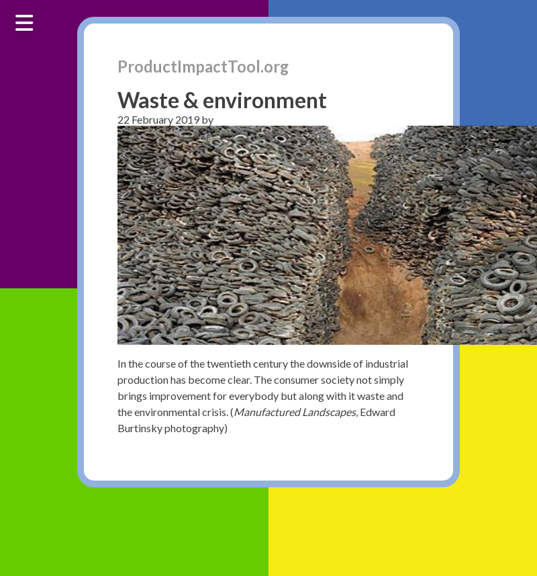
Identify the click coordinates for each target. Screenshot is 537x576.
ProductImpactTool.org (203, 66)
